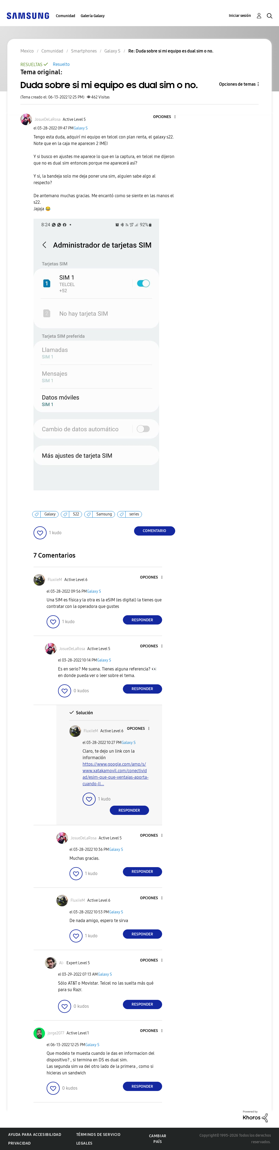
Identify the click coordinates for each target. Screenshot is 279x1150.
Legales (84, 1143)
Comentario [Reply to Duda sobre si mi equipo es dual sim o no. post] (154, 530)
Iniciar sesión (240, 15)
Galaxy (50, 514)
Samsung (104, 514)
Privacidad (19, 1143)
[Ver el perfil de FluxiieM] (55, 579)
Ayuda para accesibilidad (34, 1134)
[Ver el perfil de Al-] (61, 963)
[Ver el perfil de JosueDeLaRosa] (47, 119)
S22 (76, 514)
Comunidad (65, 16)
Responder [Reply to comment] (142, 620)
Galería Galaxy (93, 16)
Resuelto (61, 64)
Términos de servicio (98, 1134)
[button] (165, 117)
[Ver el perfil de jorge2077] (56, 1033)
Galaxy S (81, 128)
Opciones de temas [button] (237, 84)
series (134, 514)
